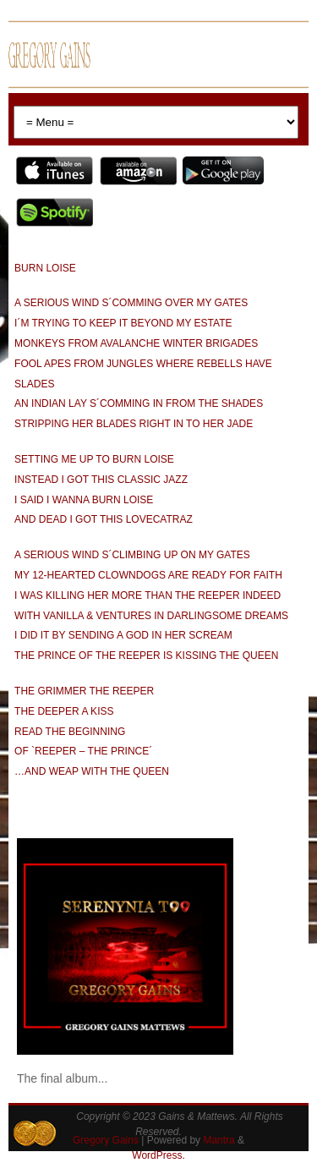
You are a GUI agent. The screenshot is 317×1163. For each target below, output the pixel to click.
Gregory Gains (106, 1140)
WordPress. (158, 1155)
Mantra (218, 1140)
